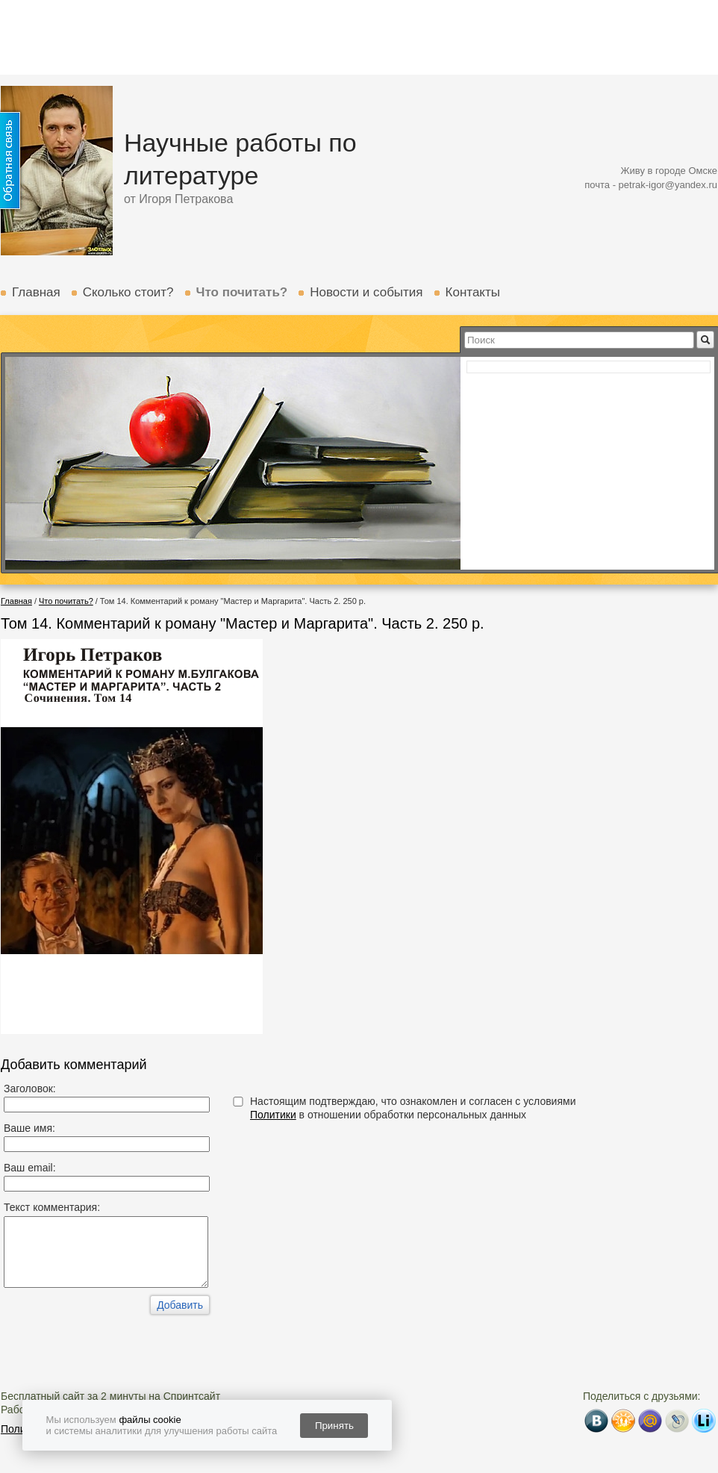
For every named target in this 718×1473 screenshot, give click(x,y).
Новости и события (366, 292)
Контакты (473, 292)
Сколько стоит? (128, 292)
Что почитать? (242, 292)
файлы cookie (150, 1419)
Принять (334, 1425)
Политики (273, 1115)
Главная (36, 292)
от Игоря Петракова (178, 199)
